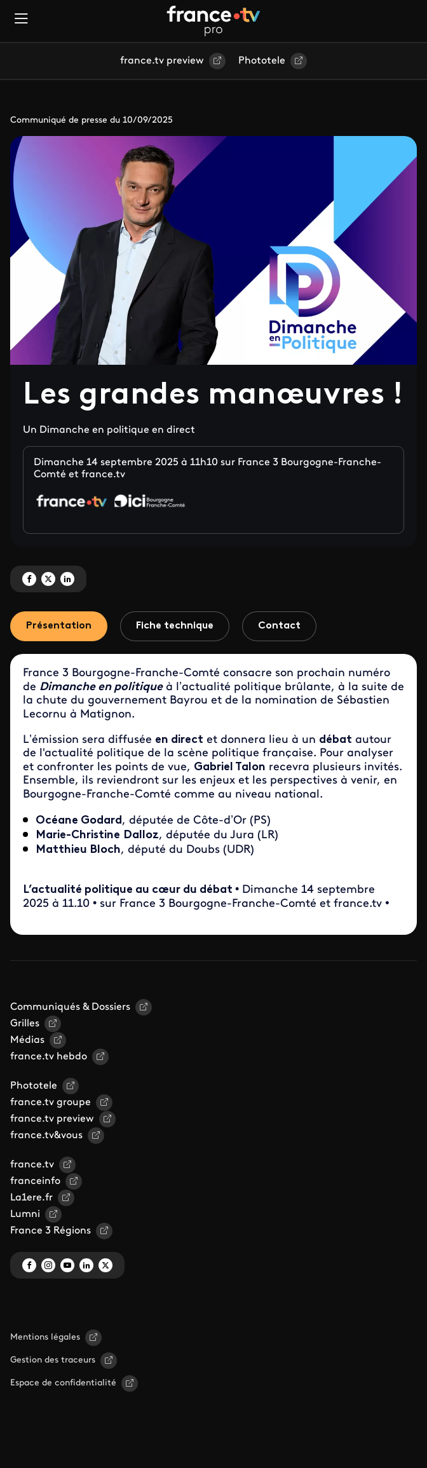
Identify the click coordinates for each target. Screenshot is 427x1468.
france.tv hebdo (48, 1057)
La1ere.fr (31, 1198)
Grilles (24, 1024)
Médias (27, 1040)
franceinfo (35, 1181)
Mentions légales (45, 1337)
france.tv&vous (46, 1136)
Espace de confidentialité (63, 1383)
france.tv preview (162, 61)
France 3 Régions (50, 1231)
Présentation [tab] (59, 626)
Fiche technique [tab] (175, 626)
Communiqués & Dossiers (70, 1007)
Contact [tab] (279, 626)
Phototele (261, 61)
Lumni (25, 1214)
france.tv (32, 1165)
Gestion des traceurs (52, 1360)
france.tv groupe (50, 1103)
